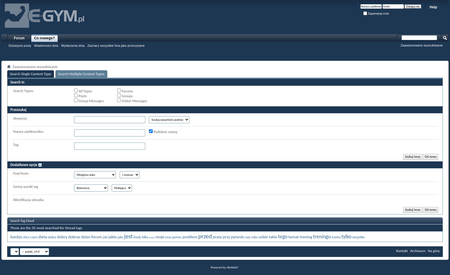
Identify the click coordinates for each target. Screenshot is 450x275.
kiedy (137, 237)
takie (273, 236)
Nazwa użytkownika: (28, 131)
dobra (52, 237)
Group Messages (89, 100)
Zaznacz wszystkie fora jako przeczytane (115, 45)
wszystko (358, 237)
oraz (168, 237)
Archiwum (418, 251)
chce (26, 237)
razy (248, 237)
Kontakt (402, 251)
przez (217, 236)
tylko (346, 236)
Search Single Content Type (30, 74)
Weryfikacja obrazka (28, 200)
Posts (80, 95)
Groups (125, 95)
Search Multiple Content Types (81, 74)
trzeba (336, 237)
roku (254, 237)
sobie (263, 236)
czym (34, 237)
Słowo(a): (20, 118)
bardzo (16, 236)
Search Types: (23, 91)
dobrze (74, 236)
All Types (83, 91)
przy (226, 236)
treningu (322, 236)
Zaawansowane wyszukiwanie (422, 45)
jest (128, 236)
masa (152, 237)
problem (190, 236)
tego (283, 236)
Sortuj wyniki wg (25, 186)
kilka (145, 237)
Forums (125, 91)
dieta (42, 236)
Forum (19, 38)
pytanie (237, 236)
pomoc (177, 237)
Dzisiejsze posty (20, 45)
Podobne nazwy (163, 131)
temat (293, 236)
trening (306, 236)
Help (433, 7)
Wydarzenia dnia (73, 45)
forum (96, 236)
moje (160, 236)
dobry (62, 236)
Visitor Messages (132, 100)
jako (120, 237)
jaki (105, 237)
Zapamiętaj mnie (376, 13)
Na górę (434, 251)
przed (205, 236)
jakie (112, 236)
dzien (85, 236)
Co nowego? (44, 38)
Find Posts (20, 173)
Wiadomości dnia (46, 45)
